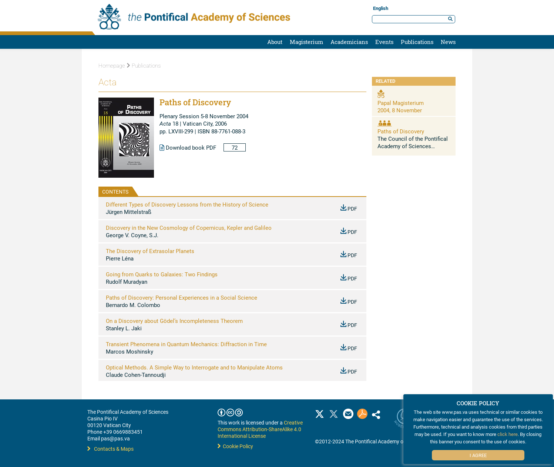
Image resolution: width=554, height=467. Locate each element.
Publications (417, 41)
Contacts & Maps (110, 448)
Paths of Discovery (400, 131)
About (274, 41)
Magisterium (306, 41)
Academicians (349, 41)
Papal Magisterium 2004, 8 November (400, 106)
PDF (348, 208)
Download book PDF (188, 147)
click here (507, 434)
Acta (107, 82)
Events (384, 41)
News (448, 41)
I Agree (478, 455)
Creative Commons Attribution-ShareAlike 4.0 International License (260, 429)
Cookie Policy (235, 446)
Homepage (111, 65)
